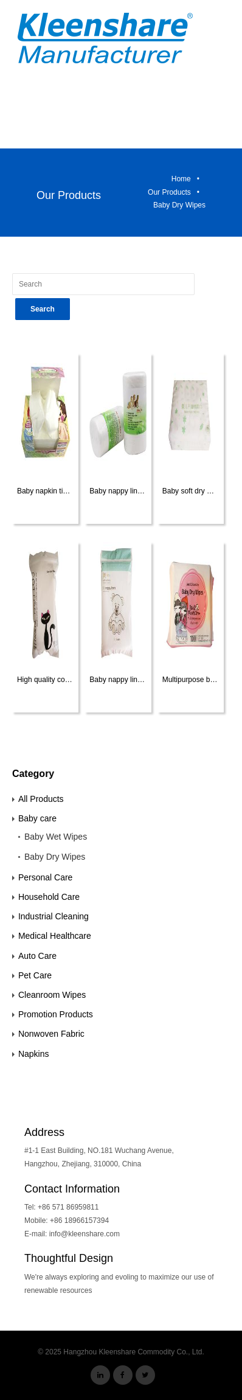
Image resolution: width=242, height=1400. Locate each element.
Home (181, 179)
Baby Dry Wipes (54, 857)
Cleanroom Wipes (52, 995)
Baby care (37, 818)
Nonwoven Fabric (51, 1034)
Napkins (33, 1054)
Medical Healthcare (54, 936)
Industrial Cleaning (53, 916)
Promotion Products (55, 1014)
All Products (41, 799)
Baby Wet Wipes (55, 836)
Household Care (49, 897)
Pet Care (35, 975)
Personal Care (45, 877)
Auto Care (37, 956)
